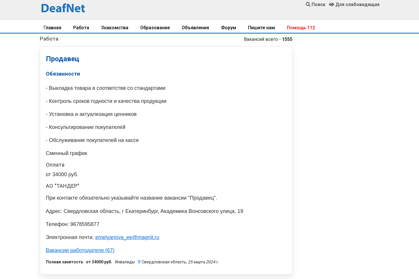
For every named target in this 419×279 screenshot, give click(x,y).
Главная (52, 27)
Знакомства (114, 27)
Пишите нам (261, 27)
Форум (228, 27)
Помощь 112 (301, 27)
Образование (155, 27)
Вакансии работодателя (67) (80, 250)
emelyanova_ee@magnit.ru (127, 237)
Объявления (195, 27)
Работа (81, 27)
